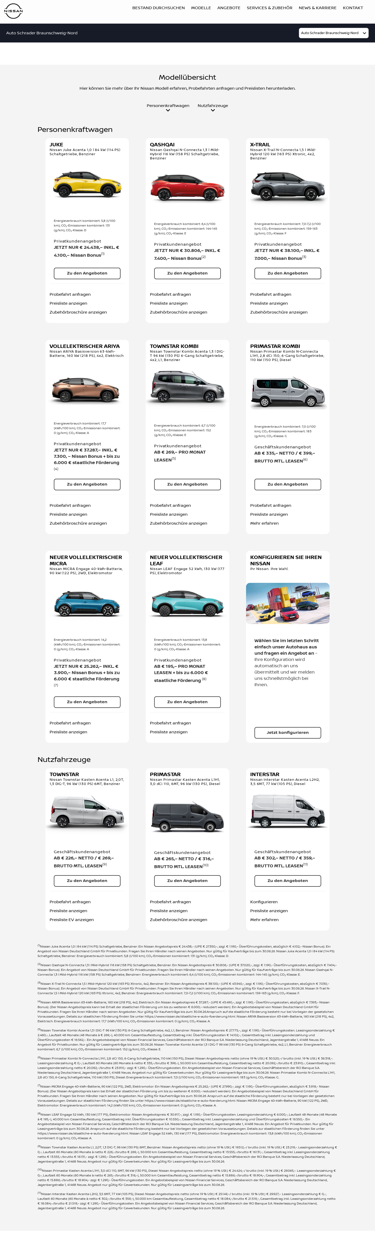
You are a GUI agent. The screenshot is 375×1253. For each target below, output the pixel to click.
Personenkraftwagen (168, 108)
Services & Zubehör (270, 8)
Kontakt (353, 8)
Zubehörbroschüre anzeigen (78, 312)
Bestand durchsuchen (158, 8)
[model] (334, 33)
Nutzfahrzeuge (213, 108)
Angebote (229, 8)
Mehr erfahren (264, 523)
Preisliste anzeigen (68, 303)
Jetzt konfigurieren (288, 732)
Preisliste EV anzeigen (72, 919)
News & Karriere (318, 8)
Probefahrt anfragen (70, 294)
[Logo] (13, 12)
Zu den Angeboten (87, 273)
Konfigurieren (264, 902)
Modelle (201, 8)
